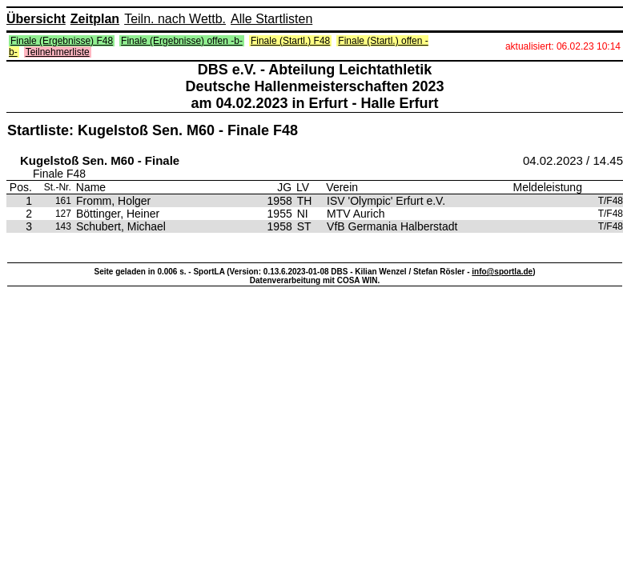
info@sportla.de (502, 271)
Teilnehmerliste (58, 52)
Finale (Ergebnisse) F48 (61, 40)
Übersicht (36, 19)
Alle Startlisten (271, 19)
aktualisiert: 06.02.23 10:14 (563, 46)
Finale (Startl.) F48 (290, 40)
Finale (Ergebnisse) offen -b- (182, 40)
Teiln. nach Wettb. (175, 19)
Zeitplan (94, 19)
